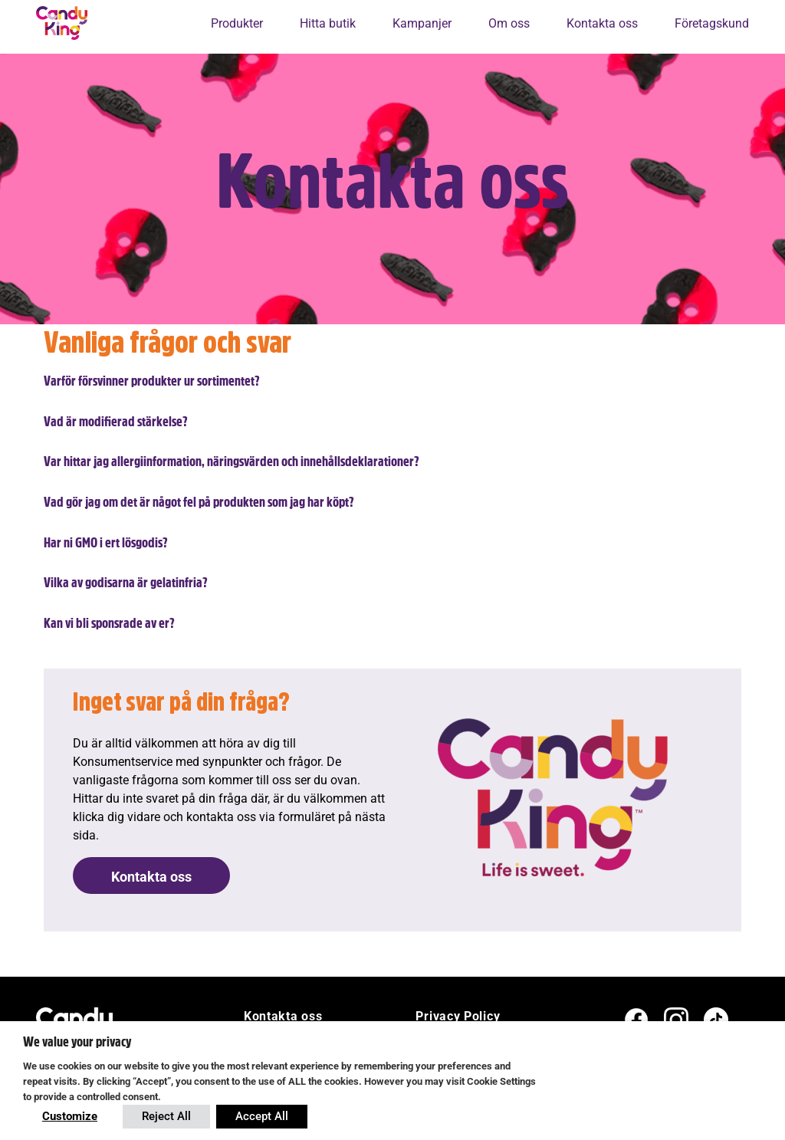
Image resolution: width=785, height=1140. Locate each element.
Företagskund (712, 23)
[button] (392, 381)
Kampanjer (422, 23)
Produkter (237, 23)
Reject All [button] (166, 1116)
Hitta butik (328, 23)
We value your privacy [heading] (77, 1042)
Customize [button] (69, 1116)
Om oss (509, 23)
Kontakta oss (602, 23)
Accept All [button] (261, 1116)
